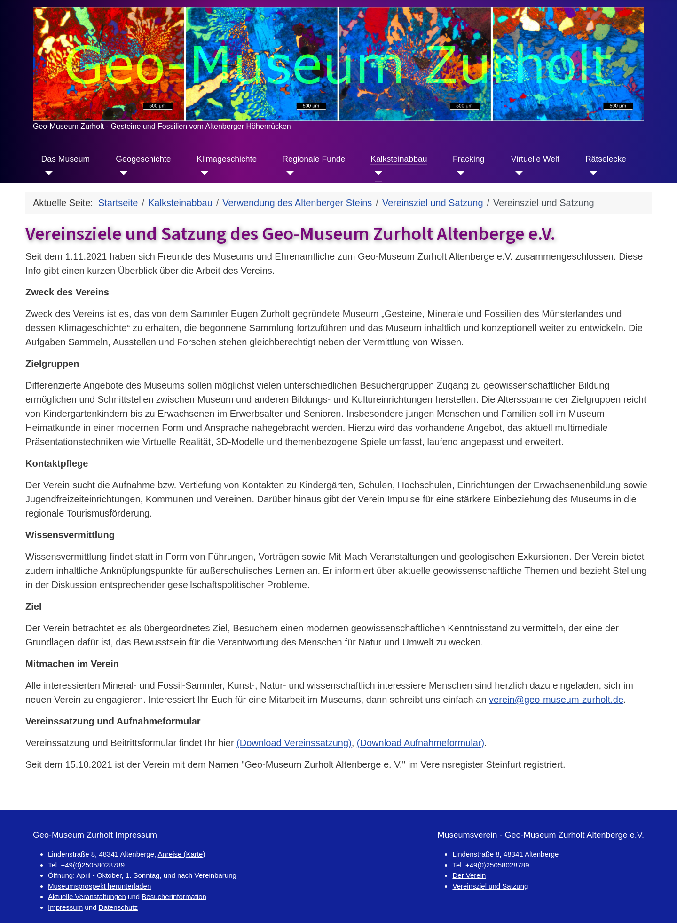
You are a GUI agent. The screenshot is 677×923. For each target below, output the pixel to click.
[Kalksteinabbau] (376, 173)
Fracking (468, 159)
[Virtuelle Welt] (517, 173)
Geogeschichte (143, 159)
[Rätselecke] (591, 173)
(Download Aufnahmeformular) (420, 743)
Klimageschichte (227, 159)
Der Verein (469, 875)
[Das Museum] (47, 173)
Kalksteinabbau (398, 159)
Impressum (65, 907)
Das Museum (65, 159)
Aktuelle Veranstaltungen (87, 896)
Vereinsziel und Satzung (490, 886)
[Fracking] (458, 173)
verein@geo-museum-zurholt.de (556, 699)
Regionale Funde (313, 159)
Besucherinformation (174, 896)
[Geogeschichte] (121, 173)
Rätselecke (605, 159)
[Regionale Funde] (288, 173)
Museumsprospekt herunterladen (99, 886)
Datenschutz (118, 907)
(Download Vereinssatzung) (294, 743)
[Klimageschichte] (202, 173)
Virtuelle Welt (535, 159)
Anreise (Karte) (181, 854)
